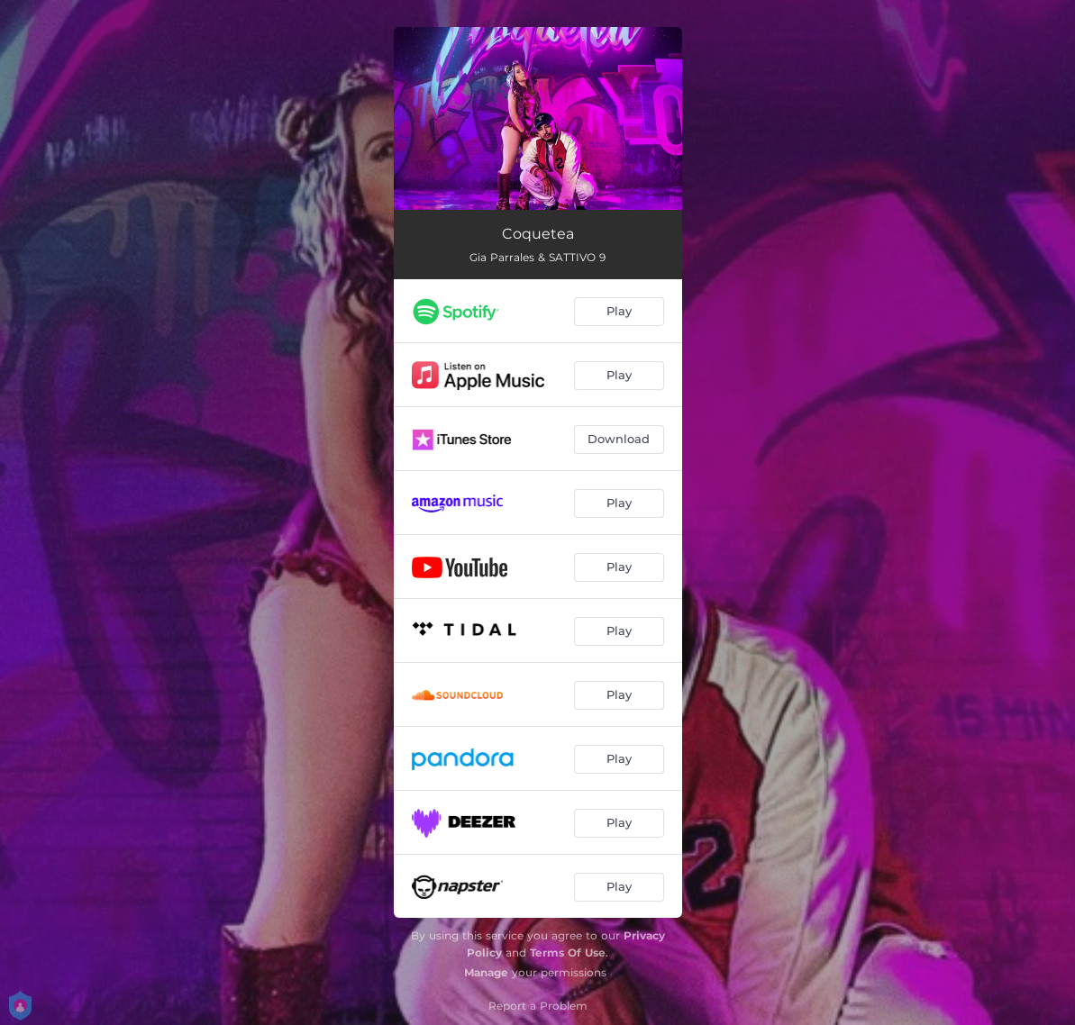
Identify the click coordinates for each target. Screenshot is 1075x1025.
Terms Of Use (568, 952)
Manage (486, 972)
